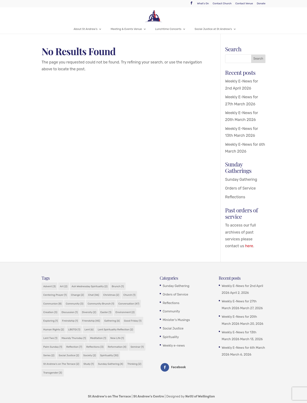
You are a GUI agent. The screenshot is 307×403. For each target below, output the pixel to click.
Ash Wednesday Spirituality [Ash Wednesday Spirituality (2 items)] (89, 286)
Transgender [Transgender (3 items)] (52, 372)
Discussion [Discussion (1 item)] (69, 312)
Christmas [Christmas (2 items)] (111, 294)
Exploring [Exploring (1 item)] (50, 320)
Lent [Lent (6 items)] (89, 329)
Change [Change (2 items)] (77, 294)
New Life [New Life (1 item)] (117, 338)
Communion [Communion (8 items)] (52, 303)
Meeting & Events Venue (126, 29)
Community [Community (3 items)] (75, 303)
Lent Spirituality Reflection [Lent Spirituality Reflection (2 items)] (115, 329)
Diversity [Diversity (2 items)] (89, 312)
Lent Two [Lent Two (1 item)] (50, 338)
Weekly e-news (174, 345)
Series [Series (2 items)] (48, 355)
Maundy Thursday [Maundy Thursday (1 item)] (74, 338)
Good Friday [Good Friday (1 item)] (133, 320)
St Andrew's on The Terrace (109, 396)
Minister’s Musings (176, 320)
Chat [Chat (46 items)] (93, 294)
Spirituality (171, 337)
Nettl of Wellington (200, 396)
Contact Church (222, 3)
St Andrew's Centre (148, 396)
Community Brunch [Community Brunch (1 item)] (101, 303)
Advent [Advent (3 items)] (49, 286)
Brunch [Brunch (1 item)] (118, 286)
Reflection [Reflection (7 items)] (74, 346)
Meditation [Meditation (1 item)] (98, 338)
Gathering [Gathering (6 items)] (112, 320)
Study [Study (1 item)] (88, 363)
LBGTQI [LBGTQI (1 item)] (74, 329)
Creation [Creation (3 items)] (50, 312)
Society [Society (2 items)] (89, 355)
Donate (261, 3)
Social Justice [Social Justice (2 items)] (69, 355)
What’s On (203, 3)
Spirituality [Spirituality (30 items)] (109, 355)
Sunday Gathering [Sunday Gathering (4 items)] (110, 363)
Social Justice (173, 328)
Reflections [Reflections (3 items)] (95, 346)
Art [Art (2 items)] (63, 286)
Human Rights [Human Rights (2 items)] (53, 329)
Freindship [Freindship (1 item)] (70, 320)
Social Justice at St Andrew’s (213, 29)
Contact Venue (244, 3)
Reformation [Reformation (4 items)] (117, 346)
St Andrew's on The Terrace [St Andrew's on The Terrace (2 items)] (61, 363)
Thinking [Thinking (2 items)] (134, 363)
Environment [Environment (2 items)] (125, 312)
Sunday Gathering (241, 179)
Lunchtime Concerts (168, 29)
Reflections (235, 197)
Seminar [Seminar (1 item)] (137, 346)
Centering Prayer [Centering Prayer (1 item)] (55, 294)
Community (171, 311)
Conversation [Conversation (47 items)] (128, 303)
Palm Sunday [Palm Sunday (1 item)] (52, 346)
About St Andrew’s (85, 29)
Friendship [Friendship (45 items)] (91, 320)
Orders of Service (240, 188)
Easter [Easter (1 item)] (106, 312)
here (249, 246)
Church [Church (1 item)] (129, 294)
